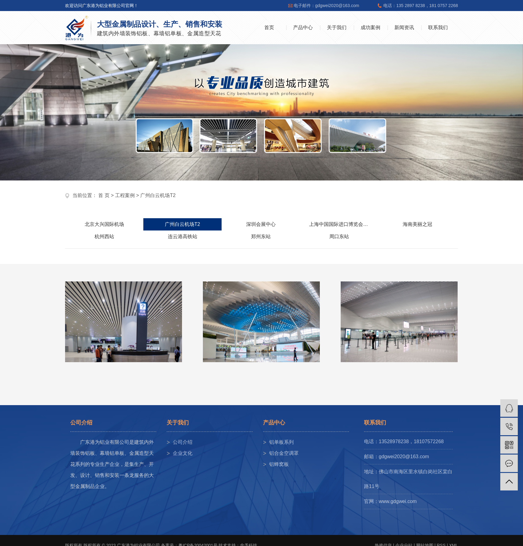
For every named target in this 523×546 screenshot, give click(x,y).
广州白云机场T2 (158, 195)
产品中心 (303, 27)
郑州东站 (261, 236)
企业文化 (182, 453)
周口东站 (339, 236)
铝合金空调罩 (284, 453)
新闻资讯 (404, 27)
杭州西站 (104, 236)
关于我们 (337, 27)
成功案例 (370, 27)
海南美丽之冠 (417, 224)
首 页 (103, 195)
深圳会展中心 (261, 224)
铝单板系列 (281, 442)
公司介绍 (182, 442)
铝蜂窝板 (279, 464)
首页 (269, 27)
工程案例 (125, 195)
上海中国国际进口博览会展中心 (343, 224)
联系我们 (438, 27)
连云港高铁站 (182, 236)
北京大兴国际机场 (104, 224)
